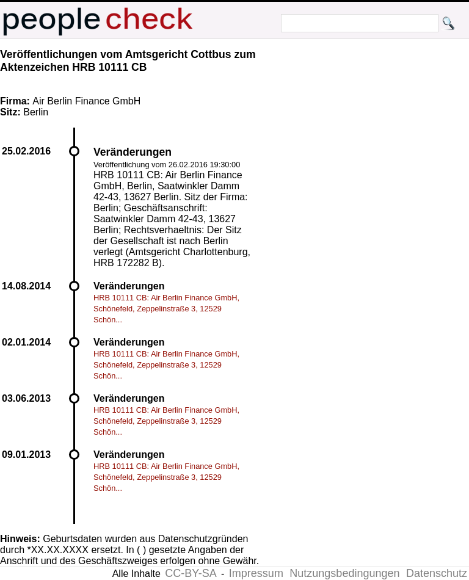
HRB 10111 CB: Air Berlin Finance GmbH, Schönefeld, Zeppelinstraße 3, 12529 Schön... (166, 308)
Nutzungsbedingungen (344, 573)
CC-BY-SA (190, 573)
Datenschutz (436, 573)
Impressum (256, 573)
